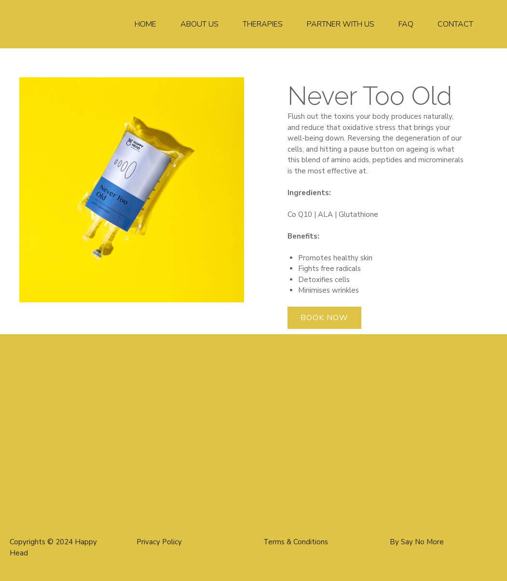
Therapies (263, 24)
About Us (199, 24)
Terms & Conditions (295, 542)
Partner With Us (340, 24)
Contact (455, 24)
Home (145, 24)
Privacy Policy (159, 542)
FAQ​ (405, 24)
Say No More (422, 542)
